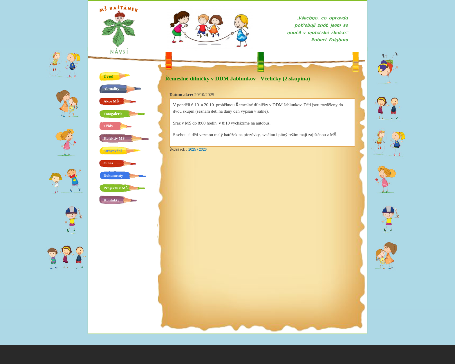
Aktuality (111, 89)
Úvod (109, 76)
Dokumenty (113, 175)
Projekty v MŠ (116, 188)
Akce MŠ (111, 101)
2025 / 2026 (197, 149)
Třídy (108, 126)
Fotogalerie (113, 113)
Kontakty (111, 200)
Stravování (113, 151)
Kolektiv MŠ (114, 138)
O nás (108, 163)
